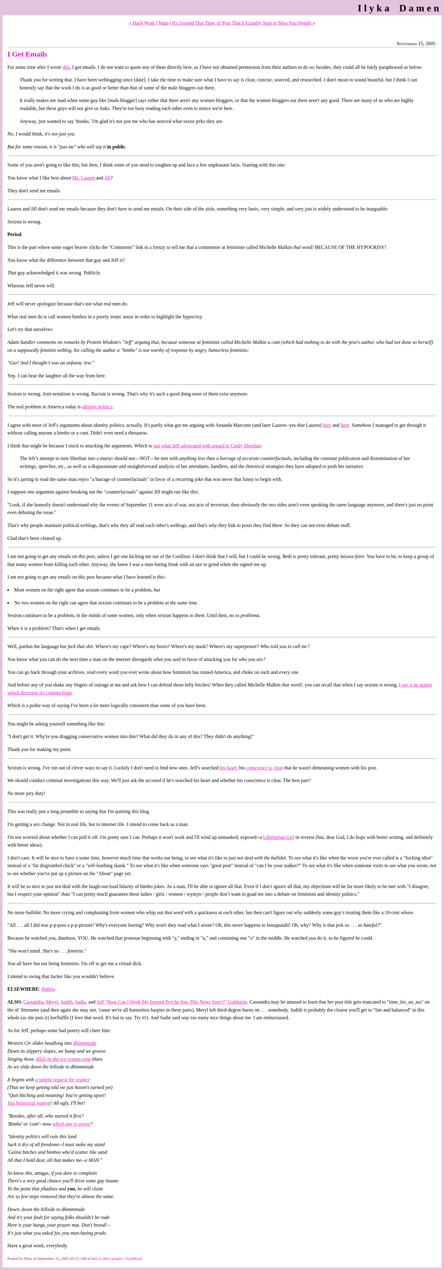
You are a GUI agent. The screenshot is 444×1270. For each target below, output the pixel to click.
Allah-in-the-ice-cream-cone (63, 1059)
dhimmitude (84, 1043)
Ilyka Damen (400, 8)
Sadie (80, 1002)
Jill (107, 177)
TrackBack (133, 1258)
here (327, 425)
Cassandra (33, 1002)
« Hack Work (142, 23)
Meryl (52, 1002)
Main (163, 23)
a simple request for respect (62, 1079)
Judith (67, 1002)
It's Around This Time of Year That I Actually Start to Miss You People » (243, 23)
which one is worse (71, 1123)
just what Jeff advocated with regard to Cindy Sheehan (207, 445)
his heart (228, 767)
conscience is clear (264, 767)
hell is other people (107, 1258)
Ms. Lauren (83, 177)
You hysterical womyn (28, 1103)
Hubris (48, 989)
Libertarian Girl (278, 837)
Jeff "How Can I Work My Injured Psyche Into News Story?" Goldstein (172, 1002)
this (66, 67)
